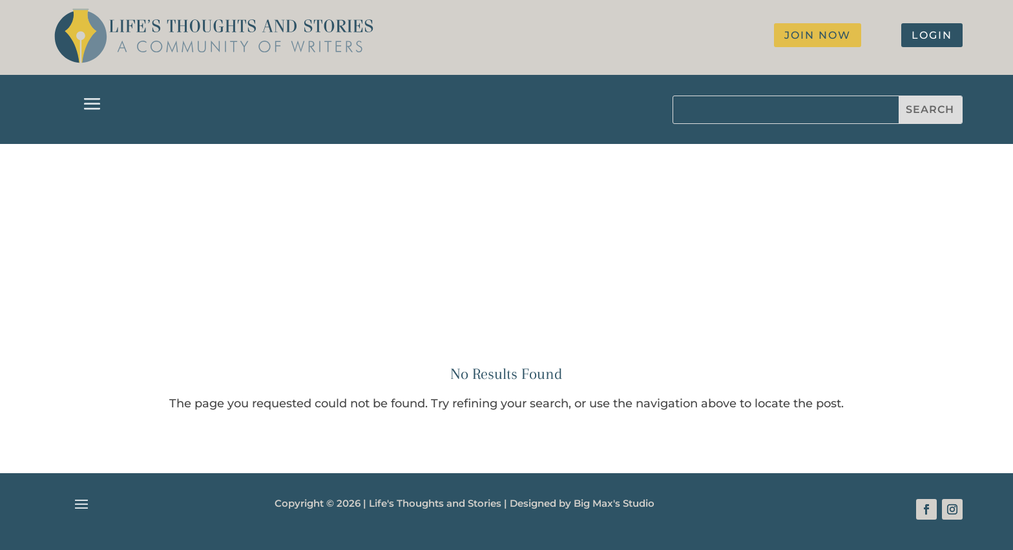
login (932, 35)
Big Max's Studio (614, 503)
